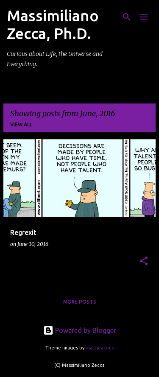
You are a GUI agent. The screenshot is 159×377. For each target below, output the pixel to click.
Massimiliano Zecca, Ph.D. (53, 24)
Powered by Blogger (79, 330)
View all (21, 124)
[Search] (127, 17)
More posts (79, 301)
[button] (144, 261)
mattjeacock (100, 347)
